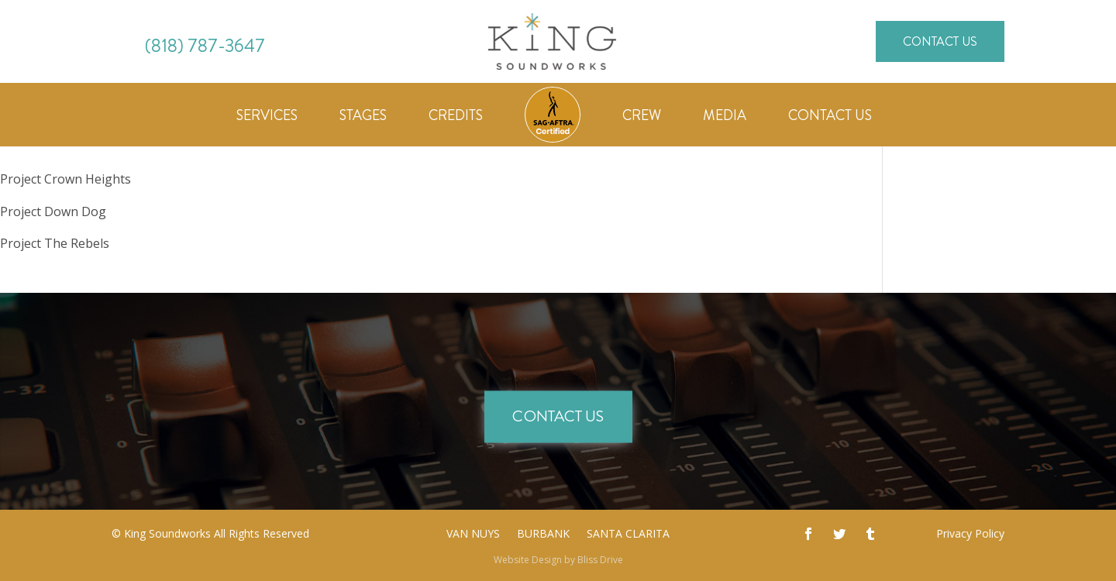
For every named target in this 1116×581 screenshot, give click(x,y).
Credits (456, 117)
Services (267, 117)
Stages (363, 117)
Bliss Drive (600, 559)
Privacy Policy (970, 533)
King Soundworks (167, 533)
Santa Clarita (628, 534)
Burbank (543, 534)
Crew (641, 117)
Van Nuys (473, 534)
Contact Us (940, 41)
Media (724, 117)
